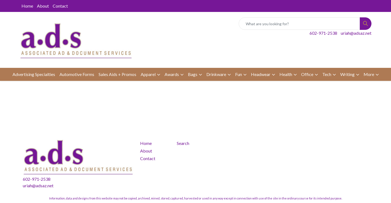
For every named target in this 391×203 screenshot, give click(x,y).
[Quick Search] (299, 23)
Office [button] (307, 74)
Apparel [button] (148, 74)
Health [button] (285, 74)
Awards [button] (172, 74)
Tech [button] (326, 74)
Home (27, 5)
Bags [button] (192, 74)
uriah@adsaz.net (356, 33)
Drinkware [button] (216, 74)
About (43, 5)
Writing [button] (347, 74)
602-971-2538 (323, 33)
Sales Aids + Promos (117, 74)
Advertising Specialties (33, 74)
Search (183, 143)
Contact (60, 5)
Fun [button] (238, 74)
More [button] (369, 74)
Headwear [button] (260, 74)
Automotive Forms (76, 74)
